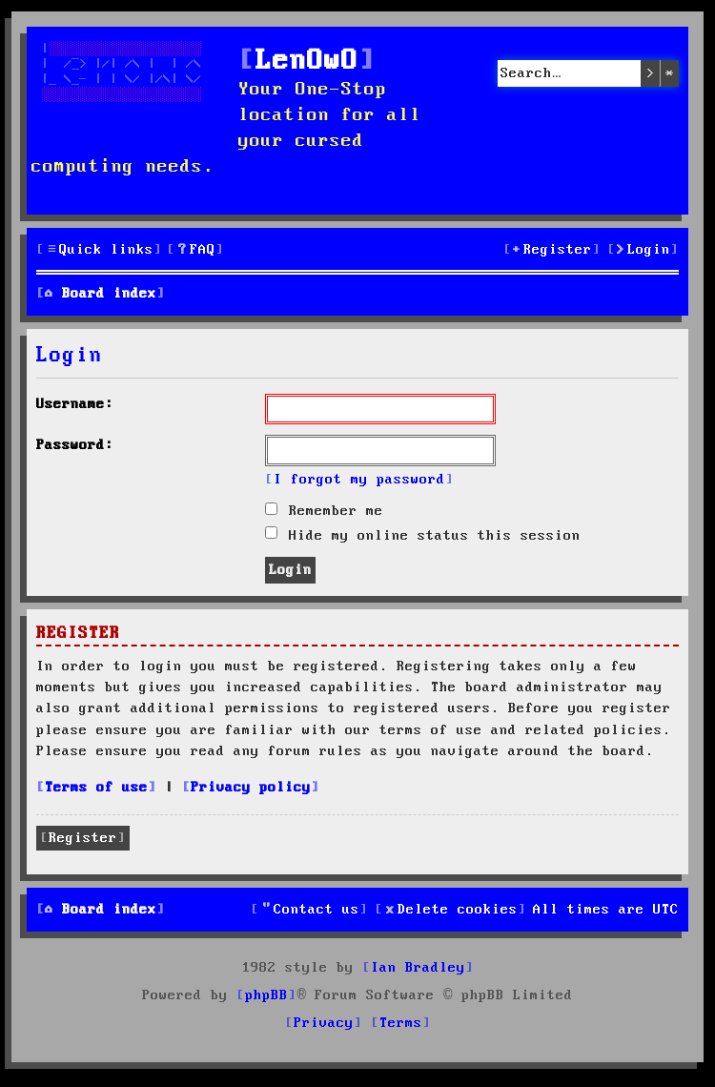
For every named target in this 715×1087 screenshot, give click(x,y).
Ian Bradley (418, 967)
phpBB (266, 995)
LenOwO (306, 61)
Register (83, 838)
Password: (74, 445)
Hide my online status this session (423, 536)
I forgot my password (359, 479)
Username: (74, 404)
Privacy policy (251, 787)
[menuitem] (195, 250)
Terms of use (96, 787)
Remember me (324, 511)
